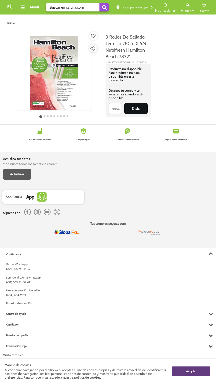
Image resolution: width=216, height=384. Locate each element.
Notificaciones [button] (165, 7)
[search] (77, 7)
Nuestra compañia (17, 335)
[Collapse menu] (29, 7)
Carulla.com (13, 324)
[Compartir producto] (92, 48)
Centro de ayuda (16, 313)
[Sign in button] (187, 7)
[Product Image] (54, 73)
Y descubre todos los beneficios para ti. (30, 164)
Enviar (136, 108)
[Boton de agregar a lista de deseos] (93, 36)
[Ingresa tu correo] (115, 108)
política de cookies (87, 377)
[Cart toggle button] (205, 7)
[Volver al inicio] (9, 8)
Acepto (191, 371)
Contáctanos (13, 254)
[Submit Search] (104, 7)
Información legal (16, 346)
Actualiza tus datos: (17, 159)
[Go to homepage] (11, 23)
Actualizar (17, 174)
